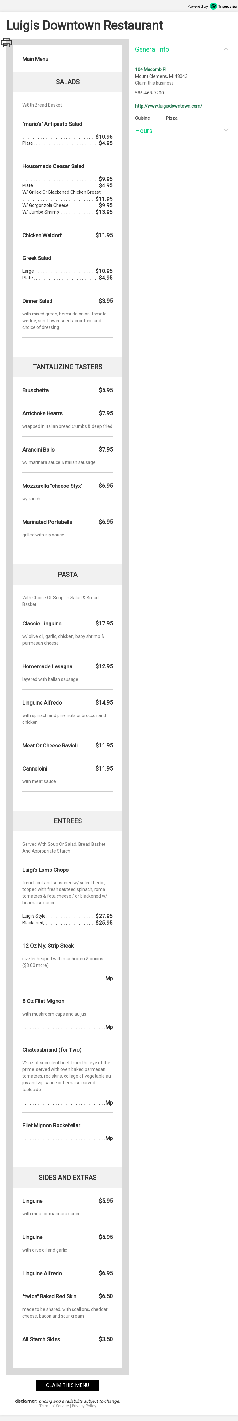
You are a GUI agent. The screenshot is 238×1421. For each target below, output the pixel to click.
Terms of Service (54, 1406)
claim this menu (67, 1385)
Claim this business (154, 83)
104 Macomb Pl (150, 69)
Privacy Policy (84, 1406)
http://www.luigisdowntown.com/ (168, 106)
